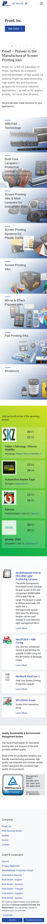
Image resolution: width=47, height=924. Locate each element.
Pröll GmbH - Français (12, 889)
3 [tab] (20, 46)
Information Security (12, 875)
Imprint (5, 861)
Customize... (8, 915)
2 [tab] (16, 46)
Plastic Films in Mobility (28, 454)
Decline (12, 920)
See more (15, 28)
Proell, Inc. (7, 826)
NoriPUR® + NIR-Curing (26, 641)
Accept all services (34, 920)
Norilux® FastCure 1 (28, 676)
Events (5, 840)
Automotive (22, 483)
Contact (6, 844)
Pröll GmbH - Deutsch (12, 884)
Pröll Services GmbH (12, 831)
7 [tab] (35, 46)
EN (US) (18, 3)
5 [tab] (27, 46)
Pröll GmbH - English (12, 879)
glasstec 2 (32, 543)
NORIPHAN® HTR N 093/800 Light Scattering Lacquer (28, 576)
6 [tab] (31, 46)
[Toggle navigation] (41, 3)
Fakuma (35, 513)
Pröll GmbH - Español (12, 893)
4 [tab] (23, 46)
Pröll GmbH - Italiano (12, 898)
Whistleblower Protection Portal (17, 870)
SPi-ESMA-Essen (25, 700)
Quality (5, 835)
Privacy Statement (11, 866)
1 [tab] (12, 46)
